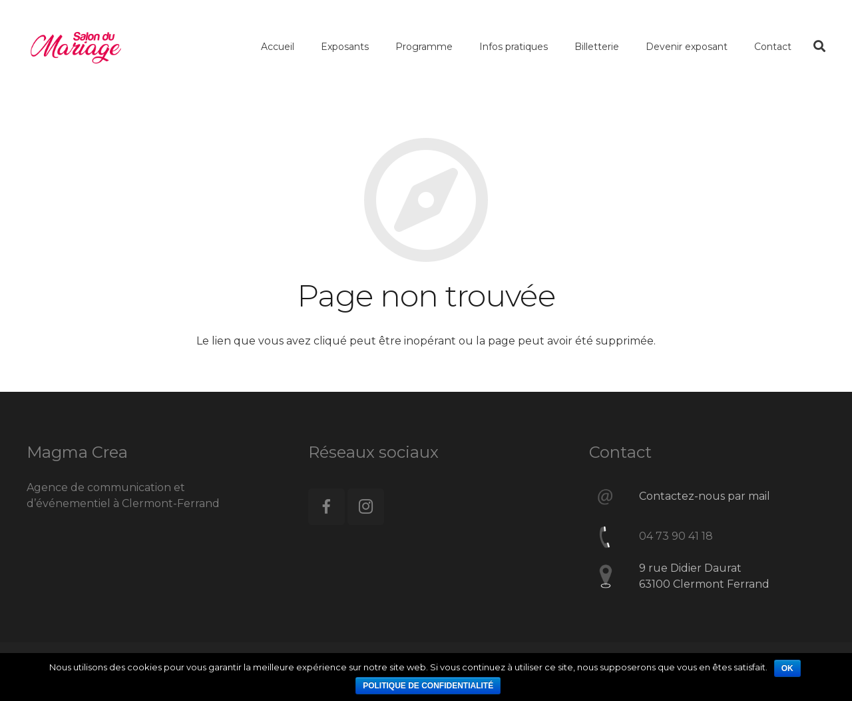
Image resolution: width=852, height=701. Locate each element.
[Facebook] (326, 506)
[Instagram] (365, 506)
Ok (787, 668)
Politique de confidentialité (428, 685)
